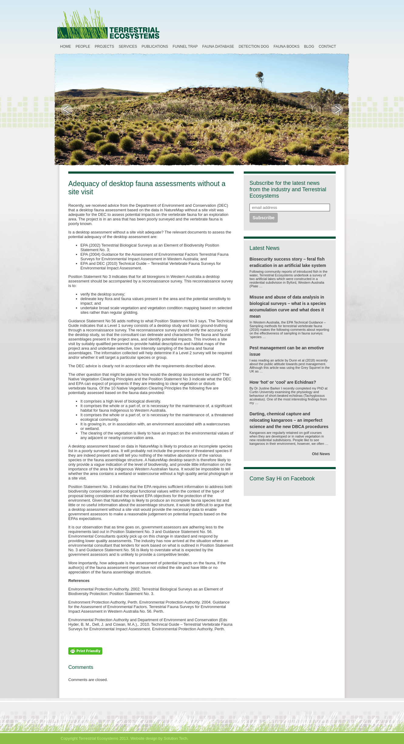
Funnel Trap (185, 46)
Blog (309, 46)
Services (128, 46)
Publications (155, 46)
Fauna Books (286, 46)
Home (65, 46)
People (83, 46)
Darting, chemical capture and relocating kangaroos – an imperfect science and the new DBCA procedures (289, 420)
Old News (321, 454)
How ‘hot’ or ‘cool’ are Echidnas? (283, 382)
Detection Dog (254, 46)
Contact (327, 46)
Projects (104, 46)
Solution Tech (175, 738)
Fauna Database (218, 46)
